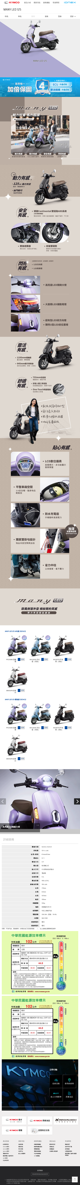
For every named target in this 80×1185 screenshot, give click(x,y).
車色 (20, 16)
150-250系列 (6, 1146)
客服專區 (56, 3)
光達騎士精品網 (53, 1151)
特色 (6, 16)
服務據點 (46, 3)
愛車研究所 (52, 1144)
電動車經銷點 (37, 1151)
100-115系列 (6, 1151)
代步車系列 (6, 1160)
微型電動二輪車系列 (8, 1155)
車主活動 (20, 1149)
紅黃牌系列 (6, 1144)
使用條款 (67, 1149)
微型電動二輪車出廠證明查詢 (71, 1154)
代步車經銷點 (37, 1153)
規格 (46, 16)
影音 (33, 16)
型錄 (60, 16)
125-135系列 (6, 1149)
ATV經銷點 (37, 1155)
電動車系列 (6, 1153)
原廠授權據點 (37, 1144)
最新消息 (37, 3)
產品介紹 (27, 3)
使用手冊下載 (68, 1146)
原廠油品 (51, 1146)
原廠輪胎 (51, 1149)
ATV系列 (5, 1158)
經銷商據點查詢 (38, 1146)
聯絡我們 (67, 1144)
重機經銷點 (37, 1149)
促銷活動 (20, 1144)
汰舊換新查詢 (68, 1151)
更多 (73, 16)
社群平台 (20, 1151)
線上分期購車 (21, 1153)
